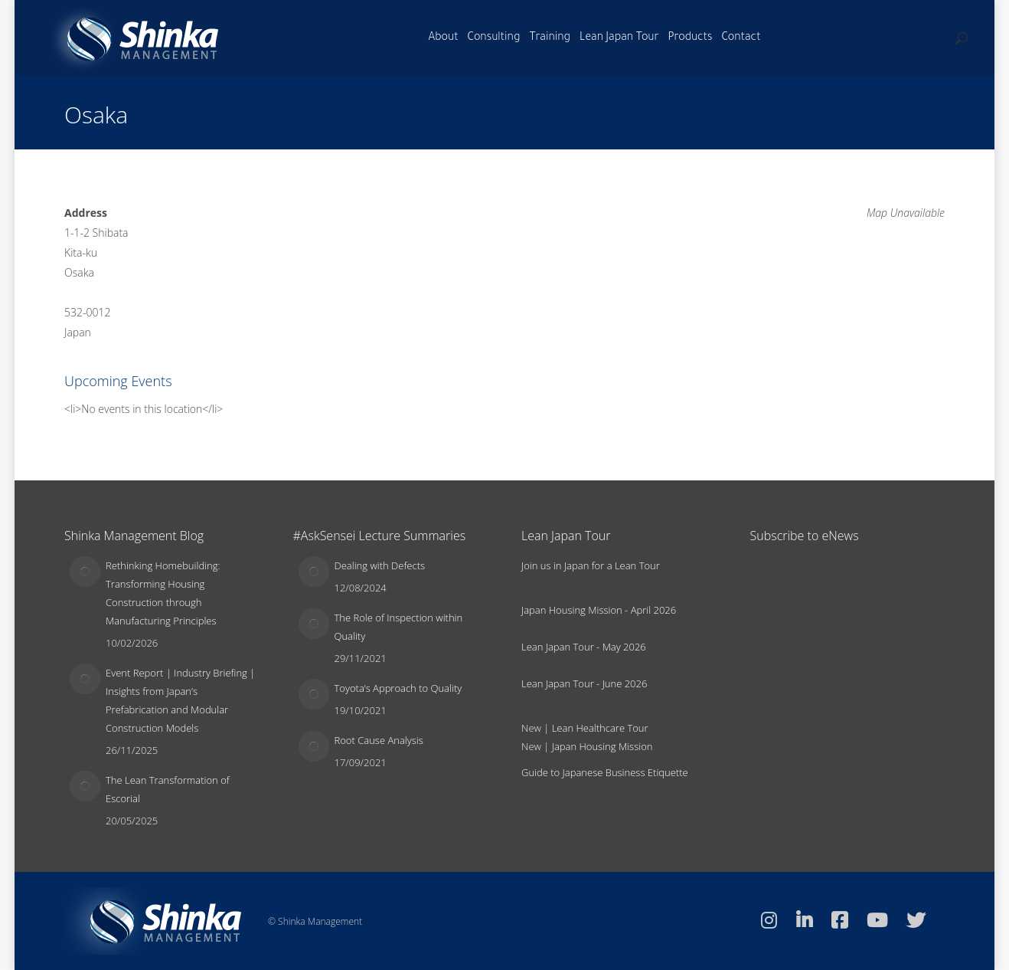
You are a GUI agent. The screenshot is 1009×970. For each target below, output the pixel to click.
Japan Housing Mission (602, 746)
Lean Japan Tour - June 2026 (584, 683)
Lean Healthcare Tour (600, 728)
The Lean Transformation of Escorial (168, 789)
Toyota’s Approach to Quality (398, 688)
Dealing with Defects (380, 565)
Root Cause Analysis (379, 740)
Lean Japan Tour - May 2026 (583, 647)
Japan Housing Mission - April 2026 (598, 610)
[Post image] (85, 571)
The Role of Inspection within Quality (399, 627)
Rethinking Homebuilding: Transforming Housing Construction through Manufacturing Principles (163, 593)
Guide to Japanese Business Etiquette (604, 772)
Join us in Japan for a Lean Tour (590, 565)
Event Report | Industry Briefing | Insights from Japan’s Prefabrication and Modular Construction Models (180, 700)
